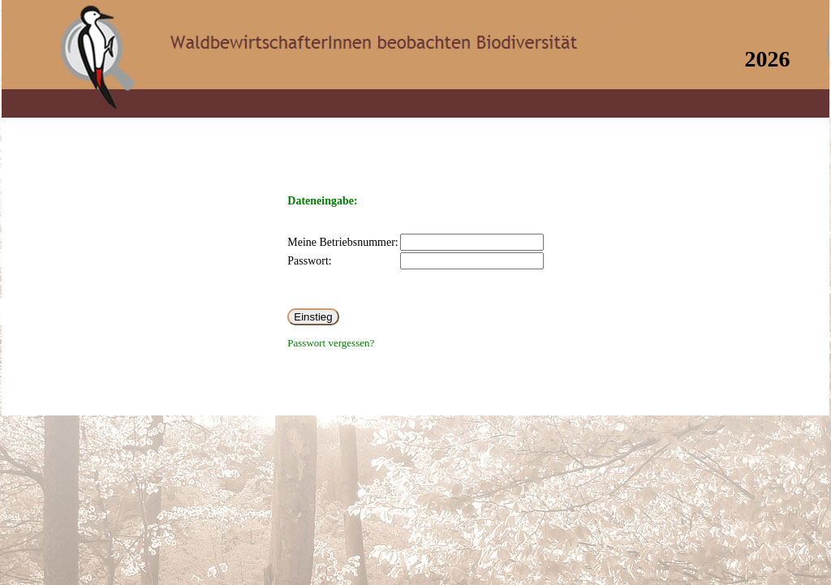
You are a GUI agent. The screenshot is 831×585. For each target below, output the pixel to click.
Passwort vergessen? (330, 343)
